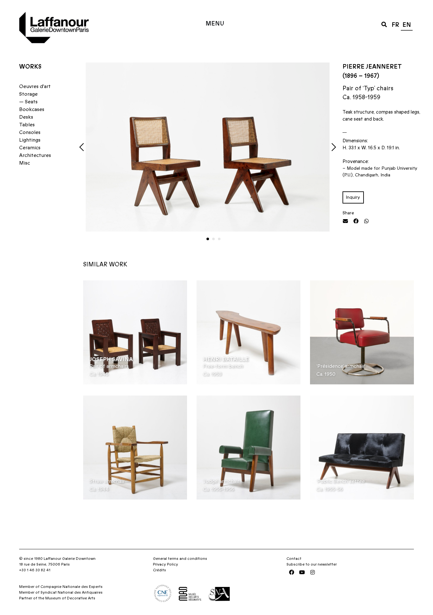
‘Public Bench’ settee (340, 481)
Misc (24, 163)
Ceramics (29, 147)
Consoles (29, 132)
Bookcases (31, 109)
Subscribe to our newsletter (311, 564)
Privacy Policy (165, 564)
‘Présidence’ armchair (340, 366)
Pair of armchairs (109, 366)
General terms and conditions (180, 558)
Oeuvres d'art (35, 86)
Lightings (29, 140)
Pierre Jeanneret (372, 67)
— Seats (28, 101)
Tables (27, 124)
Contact (293, 558)
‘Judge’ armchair (221, 481)
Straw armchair (107, 481)
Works (30, 67)
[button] (384, 24)
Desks (26, 117)
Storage (28, 94)
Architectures (35, 155)
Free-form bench (223, 366)
